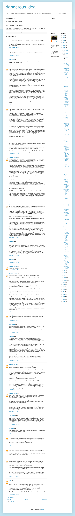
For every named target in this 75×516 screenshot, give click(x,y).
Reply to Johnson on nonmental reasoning (66, 65)
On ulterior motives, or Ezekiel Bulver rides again (66, 148)
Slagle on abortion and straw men (65, 201)
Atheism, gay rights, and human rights (66, 248)
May (65, 273)
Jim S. (10, 39)
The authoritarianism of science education (66, 228)
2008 (64, 296)
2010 (64, 292)
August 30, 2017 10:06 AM (14, 269)
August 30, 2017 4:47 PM (14, 456)
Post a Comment (11, 497)
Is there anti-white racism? (65, 73)
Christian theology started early (65, 78)
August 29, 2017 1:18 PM (14, 55)
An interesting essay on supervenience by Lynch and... (66, 192)
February (65, 279)
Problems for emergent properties (65, 197)
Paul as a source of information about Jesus (66, 262)
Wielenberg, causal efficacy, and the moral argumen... (66, 238)
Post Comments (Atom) (15, 501)
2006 (64, 299)
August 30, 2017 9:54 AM (14, 262)
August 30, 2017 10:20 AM (14, 311)
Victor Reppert (12, 324)
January (65, 280)
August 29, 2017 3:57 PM (14, 64)
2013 (64, 287)
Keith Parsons (66, 61)
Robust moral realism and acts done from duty (66, 125)
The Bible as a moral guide (66, 233)
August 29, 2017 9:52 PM (14, 104)
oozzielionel (11, 428)
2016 (64, 282)
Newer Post (8, 499)
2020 (64, 44)
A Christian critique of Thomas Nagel (65, 176)
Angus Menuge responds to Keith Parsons (66, 154)
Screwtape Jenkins (13, 67)
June (65, 272)
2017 (64, 49)
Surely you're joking (66, 210)
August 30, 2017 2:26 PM (14, 445)
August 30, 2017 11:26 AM (14, 360)
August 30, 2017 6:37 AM (14, 153)
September (66, 57)
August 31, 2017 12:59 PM (14, 494)
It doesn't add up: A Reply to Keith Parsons (66, 206)
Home (26, 499)
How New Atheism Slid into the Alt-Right (66, 257)
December (66, 50)
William (10, 449)
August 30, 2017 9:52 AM (14, 255)
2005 (64, 301)
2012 (64, 289)
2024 (64, 37)
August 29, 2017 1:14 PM (14, 47)
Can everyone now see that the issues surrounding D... (66, 170)
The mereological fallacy (66, 129)
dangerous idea (21, 7)
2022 (64, 40)
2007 (64, 298)
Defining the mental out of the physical (66, 214)
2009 (64, 294)
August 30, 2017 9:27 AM (14, 200)
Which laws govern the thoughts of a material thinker (66, 223)
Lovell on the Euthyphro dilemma (66, 87)
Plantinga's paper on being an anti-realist (66, 114)
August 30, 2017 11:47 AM (14, 411)
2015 (64, 284)
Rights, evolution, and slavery (66, 243)
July (64, 270)
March (65, 277)
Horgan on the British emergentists (66, 134)
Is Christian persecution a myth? (66, 267)
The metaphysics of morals (66, 218)
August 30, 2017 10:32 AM (14, 320)
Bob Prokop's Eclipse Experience (66, 69)
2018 (64, 47)
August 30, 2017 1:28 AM (14, 137)
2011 (64, 291)
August (65, 60)
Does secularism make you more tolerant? (66, 142)
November (66, 53)
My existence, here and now (66, 105)
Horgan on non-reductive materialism (66, 181)
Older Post (44, 499)
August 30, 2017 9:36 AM (14, 237)
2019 (64, 45)
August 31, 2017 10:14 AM (14, 476)
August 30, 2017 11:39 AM (14, 389)
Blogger (42, 509)
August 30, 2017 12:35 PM (14, 424)
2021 (64, 42)
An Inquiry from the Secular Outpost (65, 110)
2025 (64, 35)
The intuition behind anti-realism (66, 138)
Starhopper (11, 59)
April (65, 275)
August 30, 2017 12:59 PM (14, 433)
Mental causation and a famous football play (66, 164)
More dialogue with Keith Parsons (66, 159)
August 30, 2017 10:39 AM (14, 332)
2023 (64, 38)
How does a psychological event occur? (66, 186)
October (65, 56)
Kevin (10, 107)
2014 (64, 286)
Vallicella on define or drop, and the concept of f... (66, 119)
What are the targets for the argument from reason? (65, 93)
